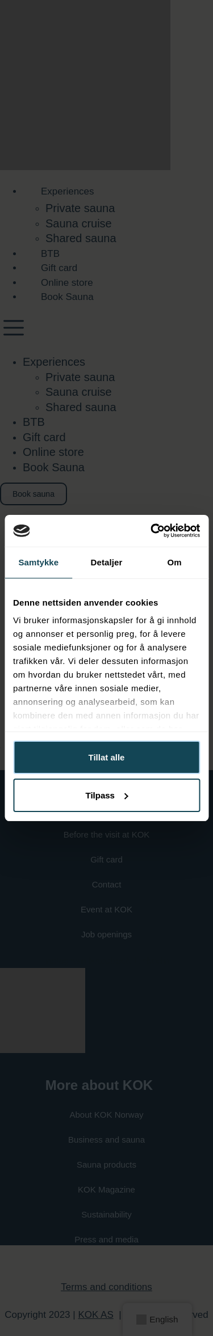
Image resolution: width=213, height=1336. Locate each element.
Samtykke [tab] (38, 562)
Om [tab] (175, 562)
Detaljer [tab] (107, 562)
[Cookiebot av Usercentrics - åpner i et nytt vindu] (151, 530)
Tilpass (107, 795)
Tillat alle (107, 757)
